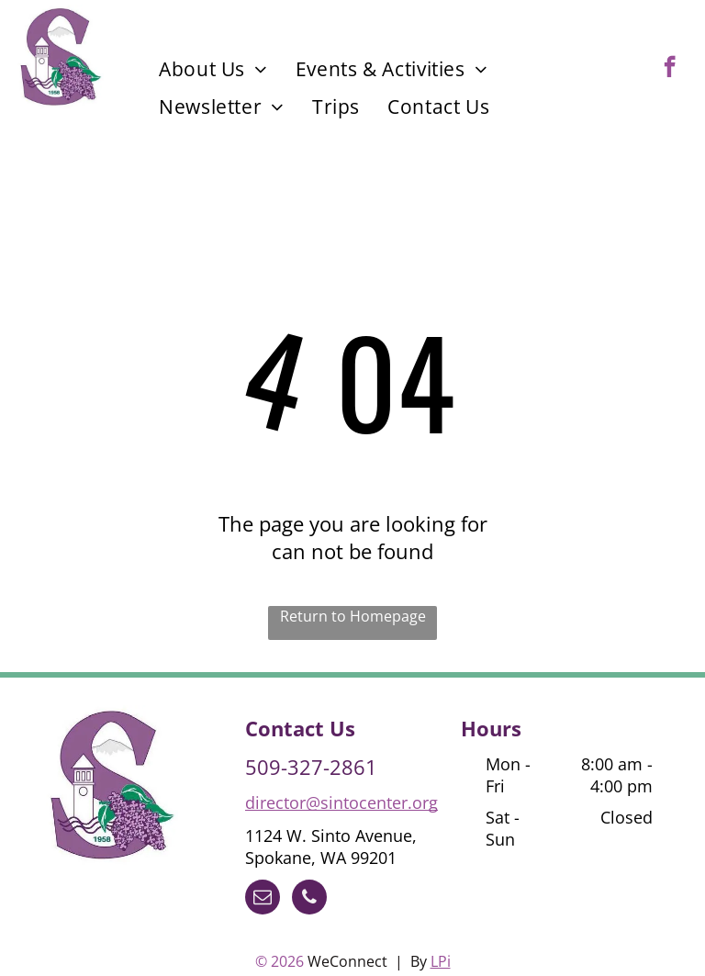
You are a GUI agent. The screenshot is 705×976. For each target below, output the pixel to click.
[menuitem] (213, 68)
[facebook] (670, 68)
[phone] (309, 899)
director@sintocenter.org (341, 802)
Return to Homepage (353, 616)
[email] (262, 899)
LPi (441, 961)
